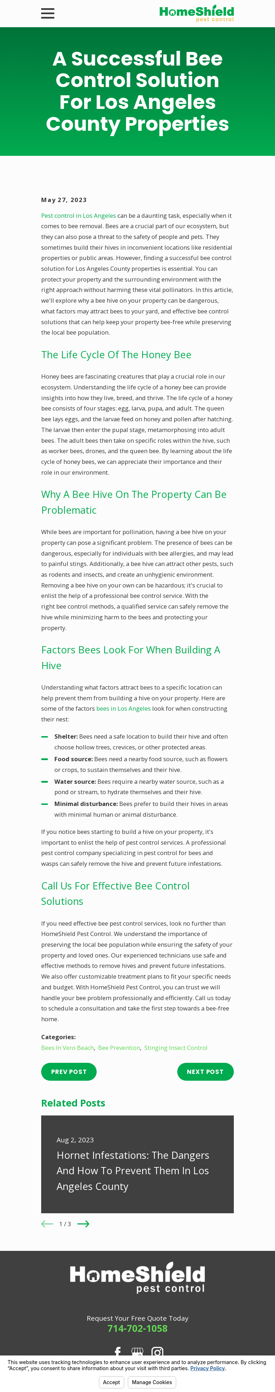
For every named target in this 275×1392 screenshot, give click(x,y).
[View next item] (83, 1224)
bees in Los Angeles (123, 708)
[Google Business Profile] (137, 1353)
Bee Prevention (119, 1047)
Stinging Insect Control (176, 1047)
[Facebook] (118, 1353)
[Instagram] (157, 1353)
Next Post (205, 1071)
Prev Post (69, 1071)
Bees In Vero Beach (67, 1047)
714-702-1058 (137, 1328)
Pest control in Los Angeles (78, 215)
